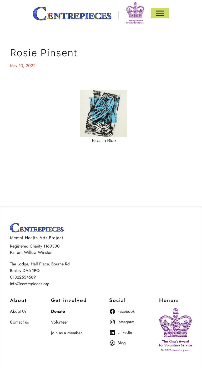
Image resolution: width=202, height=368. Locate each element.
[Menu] (160, 13)
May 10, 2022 (23, 66)
